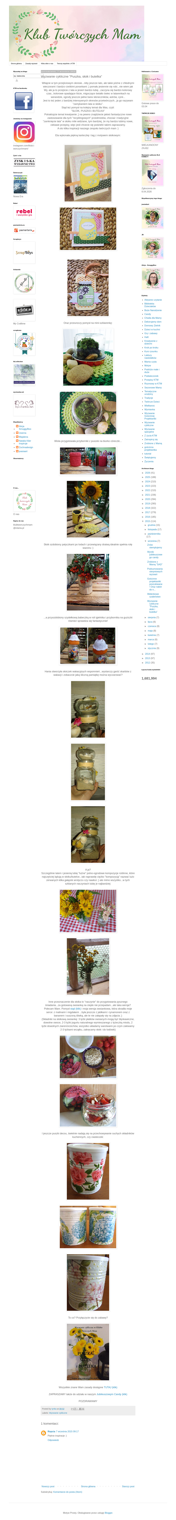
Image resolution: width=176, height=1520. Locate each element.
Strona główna (16, 64)
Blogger (108, 1513)
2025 (148, 477)
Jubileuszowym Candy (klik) (112, 1394)
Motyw (147, 365)
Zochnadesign (26, 447)
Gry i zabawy (150, 333)
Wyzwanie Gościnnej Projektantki (150, 416)
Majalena (23, 437)
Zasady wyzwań (31, 64)
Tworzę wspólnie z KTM (66, 64)
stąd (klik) (75, 1008)
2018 (148, 508)
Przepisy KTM (151, 380)
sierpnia (152, 617)
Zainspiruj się (151, 439)
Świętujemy (150, 457)
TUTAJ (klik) (110, 1387)
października (154, 534)
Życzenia (148, 461)
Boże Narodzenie (153, 310)
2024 (148, 481)
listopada (153, 529)
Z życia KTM (150, 435)
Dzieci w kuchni (152, 329)
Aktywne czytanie (153, 300)
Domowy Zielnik (152, 325)
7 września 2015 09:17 (67, 1431)
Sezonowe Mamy (153, 387)
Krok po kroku (151, 347)
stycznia (152, 648)
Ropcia (51, 1431)
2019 (148, 503)
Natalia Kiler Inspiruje (25, 442)
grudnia (152, 525)
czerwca (152, 626)
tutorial (147, 454)
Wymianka (149, 409)
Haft (146, 337)
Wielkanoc (149, 405)
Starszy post (128, 1486)
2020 (148, 499)
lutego (151, 644)
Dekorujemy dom (152, 322)
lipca (150, 622)
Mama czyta (150, 362)
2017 (148, 512)
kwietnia (152, 635)
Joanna (22, 433)
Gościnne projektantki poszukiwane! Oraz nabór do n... (154, 584)
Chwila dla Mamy (153, 318)
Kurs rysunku (151, 351)
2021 (148, 495)
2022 (148, 490)
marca (151, 639)
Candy (147, 314)
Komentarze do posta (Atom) (67, 1492)
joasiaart (23, 451)
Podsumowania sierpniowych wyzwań (155, 571)
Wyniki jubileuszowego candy (154, 554)
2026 (148, 473)
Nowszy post (48, 1486)
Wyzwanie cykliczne (58, 1413)
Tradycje (148, 398)
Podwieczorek (151, 376)
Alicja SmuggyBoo (25, 427)
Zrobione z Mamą (153, 443)
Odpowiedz (53, 1440)
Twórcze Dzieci (152, 402)
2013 (148, 658)
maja (150, 631)
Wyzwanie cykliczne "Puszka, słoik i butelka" (153, 606)
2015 (148, 521)
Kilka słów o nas (47, 64)
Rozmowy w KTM (153, 383)
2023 (148, 486)
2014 (148, 654)
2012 (148, 662)
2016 (148, 517)
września (152, 541)
